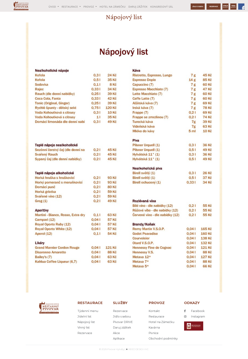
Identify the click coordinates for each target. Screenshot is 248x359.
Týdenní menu (88, 311)
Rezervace (85, 333)
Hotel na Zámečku (113, 6)
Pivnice (153, 333)
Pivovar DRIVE (123, 322)
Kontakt (154, 311)
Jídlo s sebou (122, 316)
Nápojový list (86, 322)
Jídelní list (84, 316)
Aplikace (119, 338)
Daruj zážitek (138, 6)
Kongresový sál (161, 6)
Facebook (194, 311)
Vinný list (84, 327)
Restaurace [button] (70, 6)
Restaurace (156, 316)
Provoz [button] (89, 6)
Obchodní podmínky (163, 338)
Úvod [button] (53, 6)
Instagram (194, 316)
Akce (116, 333)
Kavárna (154, 327)
